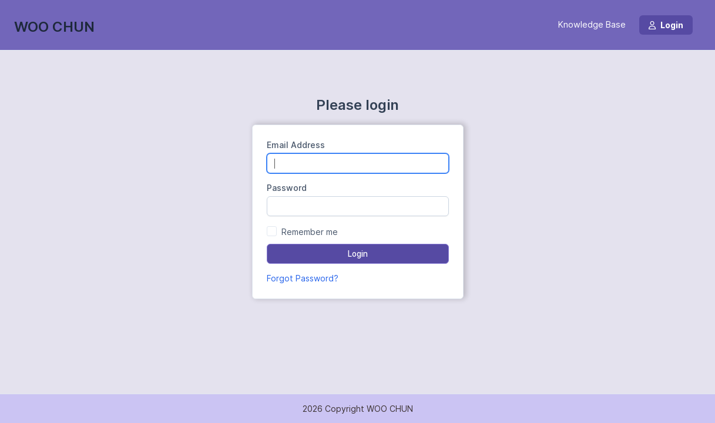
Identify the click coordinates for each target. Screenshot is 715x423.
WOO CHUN (54, 26)
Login (666, 25)
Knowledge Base (592, 24)
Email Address (296, 145)
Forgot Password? (302, 278)
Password (287, 188)
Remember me (309, 232)
